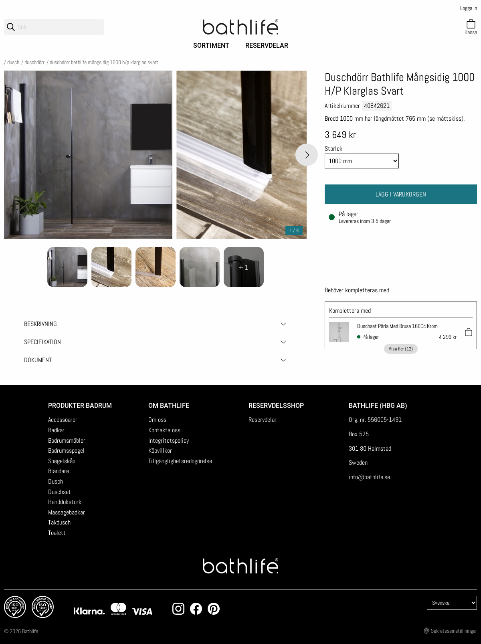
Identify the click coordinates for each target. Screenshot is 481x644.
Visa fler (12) (401, 349)
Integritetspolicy (168, 440)
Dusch (13, 62)
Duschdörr (34, 62)
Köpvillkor (160, 450)
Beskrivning (40, 324)
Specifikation (42, 342)
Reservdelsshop (276, 405)
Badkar (56, 430)
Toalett (57, 533)
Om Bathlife (168, 405)
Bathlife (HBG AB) (379, 405)
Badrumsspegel (66, 450)
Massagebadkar (66, 512)
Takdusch (59, 522)
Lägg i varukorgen (401, 194)
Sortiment (211, 45)
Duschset (59, 492)
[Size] (362, 161)
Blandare (58, 471)
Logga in (468, 8)
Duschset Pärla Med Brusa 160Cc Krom (397, 326)
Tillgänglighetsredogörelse (180, 461)
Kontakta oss (164, 430)
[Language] (452, 603)
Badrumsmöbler (66, 440)
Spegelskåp (61, 461)
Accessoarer (62, 419)
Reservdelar (266, 45)
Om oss (157, 419)
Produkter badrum (80, 405)
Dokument (38, 360)
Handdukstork (64, 502)
